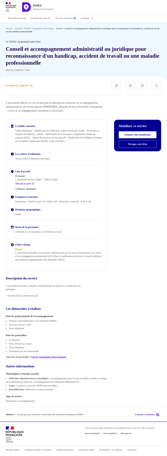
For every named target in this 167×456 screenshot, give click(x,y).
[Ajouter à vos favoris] (156, 85)
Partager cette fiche (137, 144)
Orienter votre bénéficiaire (138, 134)
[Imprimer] (130, 85)
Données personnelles (65, 450)
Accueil (9, 28)
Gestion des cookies (86, 450)
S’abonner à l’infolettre (147, 414)
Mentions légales (13, 450)
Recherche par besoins (17, 18)
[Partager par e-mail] (142, 85)
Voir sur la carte (24, 183)
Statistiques (132, 450)
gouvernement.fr (92, 433)
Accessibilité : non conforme (111, 450)
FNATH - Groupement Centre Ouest (34, 28)
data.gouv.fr (126, 433)
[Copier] (116, 85)
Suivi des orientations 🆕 (65, 18)
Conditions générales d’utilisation (37, 450)
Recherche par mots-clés (41, 18)
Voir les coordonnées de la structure (48, 357)
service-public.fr (110, 433)
